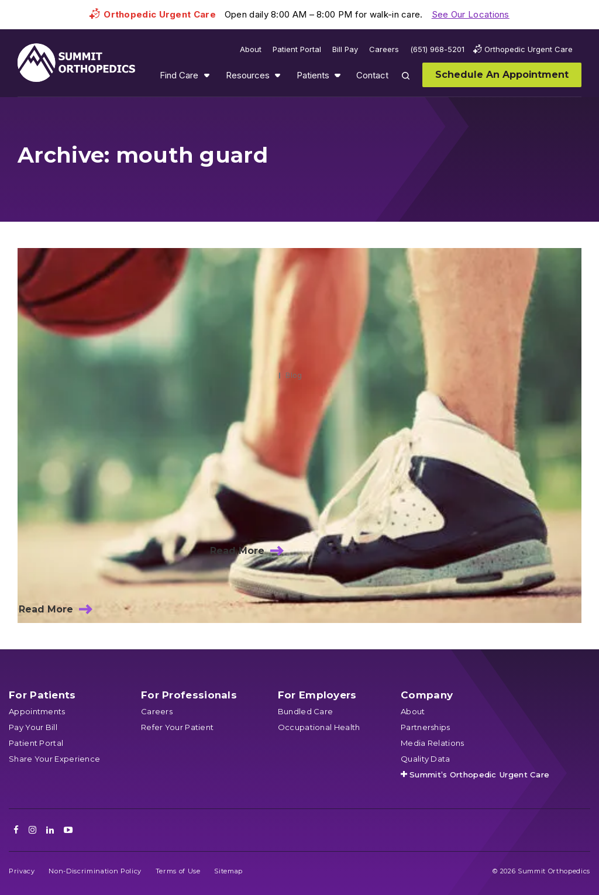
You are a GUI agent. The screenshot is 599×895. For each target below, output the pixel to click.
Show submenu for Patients (337, 75)
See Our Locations (471, 14)
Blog (293, 375)
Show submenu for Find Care (206, 75)
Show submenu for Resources (277, 75)
